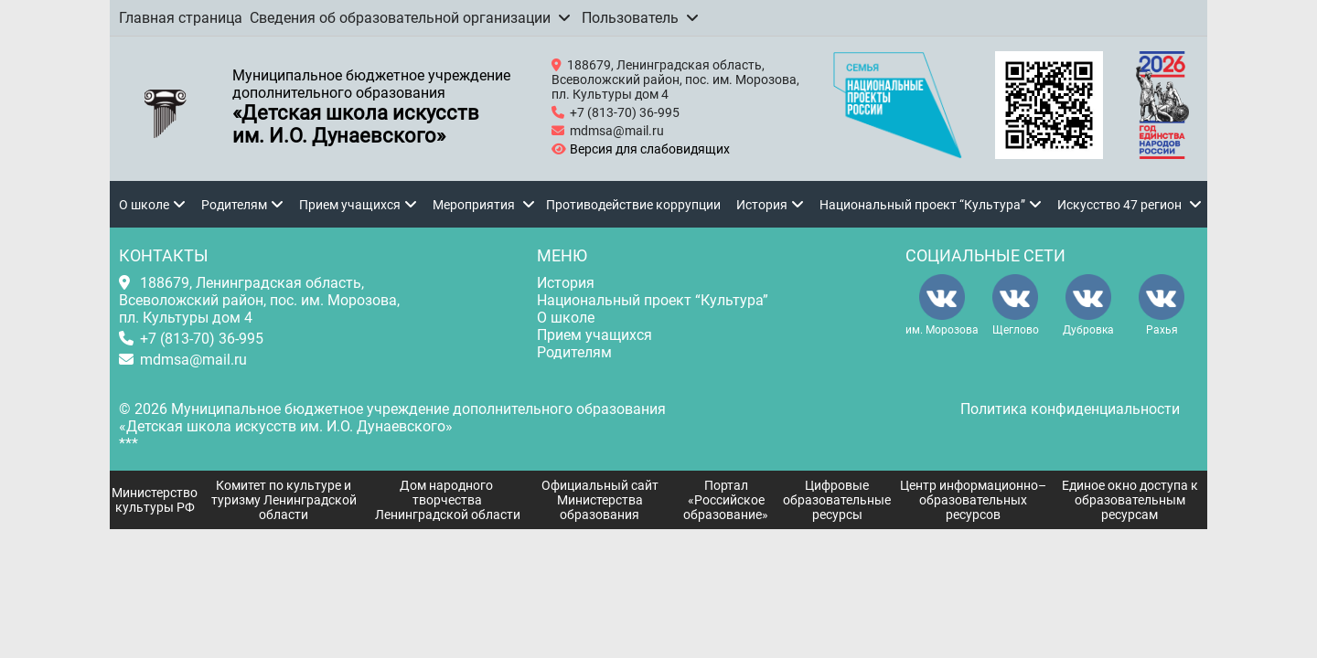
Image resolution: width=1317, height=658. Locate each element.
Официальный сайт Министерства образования (599, 500)
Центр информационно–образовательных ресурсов (973, 500)
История (761, 204)
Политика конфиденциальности (1070, 409)
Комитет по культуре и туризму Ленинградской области (284, 500)
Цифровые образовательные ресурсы (837, 500)
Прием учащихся (350, 204)
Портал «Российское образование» (725, 500)
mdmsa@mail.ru (617, 130)
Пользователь (630, 18)
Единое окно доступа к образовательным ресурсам (1130, 500)
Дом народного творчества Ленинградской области (447, 500)
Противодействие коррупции (633, 204)
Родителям (234, 204)
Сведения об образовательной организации (400, 18)
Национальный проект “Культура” (922, 204)
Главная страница (180, 18)
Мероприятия (474, 204)
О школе (144, 204)
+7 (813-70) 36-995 (625, 112)
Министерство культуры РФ (155, 500)
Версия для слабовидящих (646, 149)
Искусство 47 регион (1119, 204)
